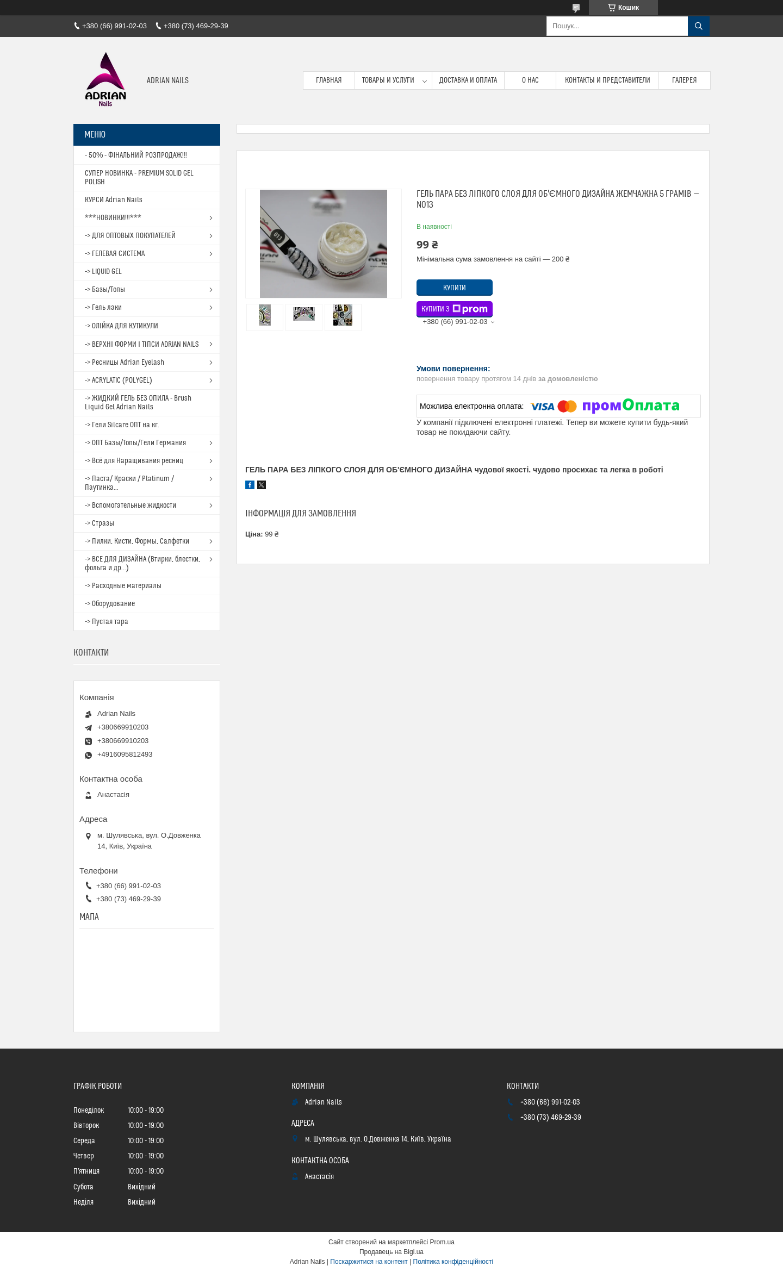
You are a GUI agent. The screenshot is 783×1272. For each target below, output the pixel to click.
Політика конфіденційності (453, 1261)
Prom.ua (442, 1242)
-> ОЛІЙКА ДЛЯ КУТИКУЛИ (121, 326)
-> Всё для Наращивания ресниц (134, 461)
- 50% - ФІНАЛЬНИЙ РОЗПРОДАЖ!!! (136, 155)
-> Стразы (99, 523)
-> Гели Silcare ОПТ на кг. (122, 425)
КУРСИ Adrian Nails (113, 200)
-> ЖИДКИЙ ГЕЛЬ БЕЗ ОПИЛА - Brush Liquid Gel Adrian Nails (138, 402)
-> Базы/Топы (105, 289)
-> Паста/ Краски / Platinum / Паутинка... (129, 483)
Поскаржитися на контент (368, 1261)
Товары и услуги (388, 80)
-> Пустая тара (106, 622)
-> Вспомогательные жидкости (130, 505)
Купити (454, 288)
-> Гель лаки (103, 307)
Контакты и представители (607, 80)
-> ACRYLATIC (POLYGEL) (118, 380)
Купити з (454, 309)
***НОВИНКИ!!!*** (113, 218)
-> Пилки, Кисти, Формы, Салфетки (137, 541)
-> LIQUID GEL (103, 271)
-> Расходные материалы (123, 586)
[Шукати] (699, 26)
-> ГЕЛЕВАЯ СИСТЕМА (115, 254)
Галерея (684, 80)
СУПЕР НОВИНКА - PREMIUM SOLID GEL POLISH (139, 177)
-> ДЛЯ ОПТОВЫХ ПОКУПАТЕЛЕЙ (130, 236)
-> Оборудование (110, 604)
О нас (530, 80)
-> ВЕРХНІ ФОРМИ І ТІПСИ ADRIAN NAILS (141, 344)
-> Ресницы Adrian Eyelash (124, 362)
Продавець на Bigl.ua (391, 1252)
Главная (329, 80)
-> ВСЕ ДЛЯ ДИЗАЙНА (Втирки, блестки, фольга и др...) (142, 563)
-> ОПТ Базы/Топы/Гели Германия (135, 443)
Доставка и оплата (468, 80)
